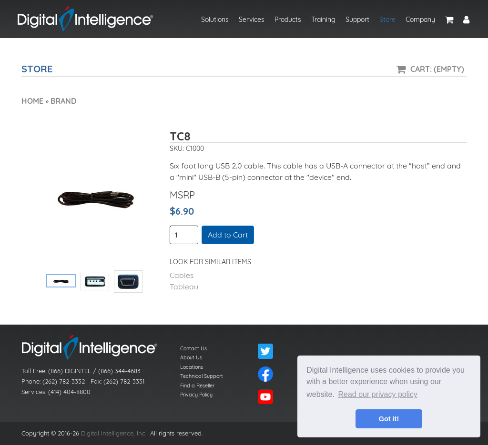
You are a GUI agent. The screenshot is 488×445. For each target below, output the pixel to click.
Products (287, 19)
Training (323, 19)
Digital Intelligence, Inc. (113, 433)
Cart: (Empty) (437, 69)
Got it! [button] (389, 419)
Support (357, 19)
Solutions (215, 19)
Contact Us (193, 348)
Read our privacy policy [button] (377, 394)
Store (387, 19)
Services (251, 19)
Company (420, 19)
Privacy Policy (196, 394)
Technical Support (201, 376)
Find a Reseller (197, 385)
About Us (191, 357)
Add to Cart (228, 234)
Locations (191, 367)
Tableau (184, 286)
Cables (182, 275)
